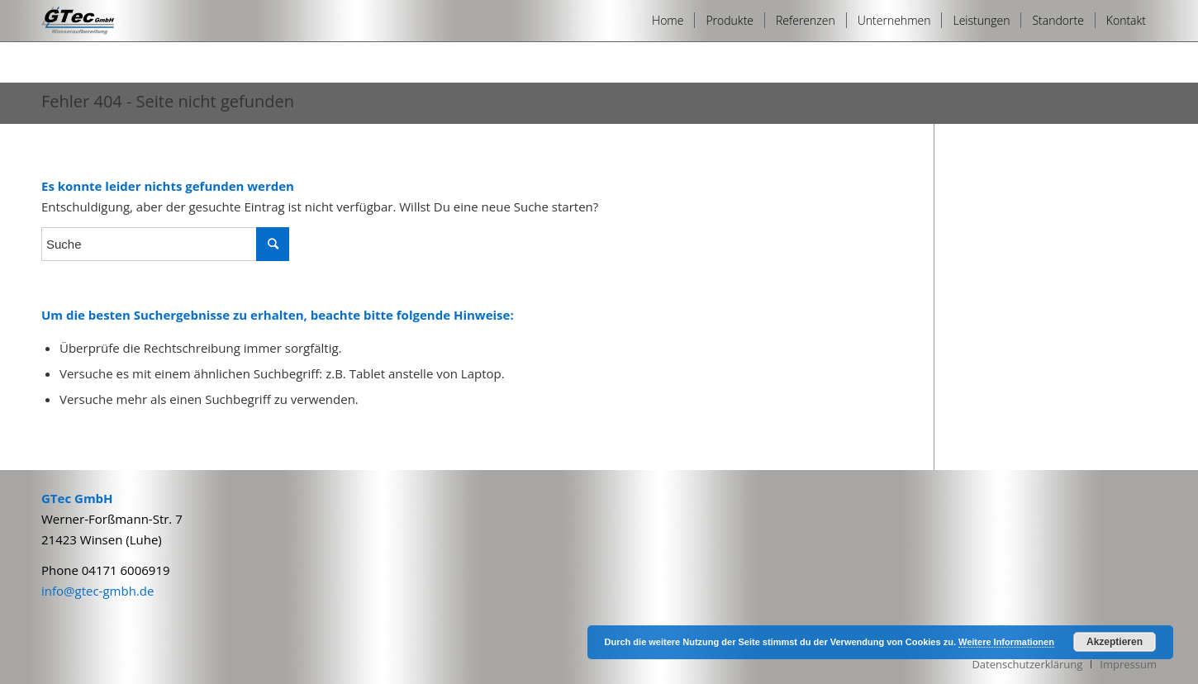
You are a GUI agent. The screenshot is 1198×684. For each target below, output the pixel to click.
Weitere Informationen (1006, 642)
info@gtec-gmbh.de (97, 590)
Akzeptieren (1114, 642)
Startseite (1040, 103)
